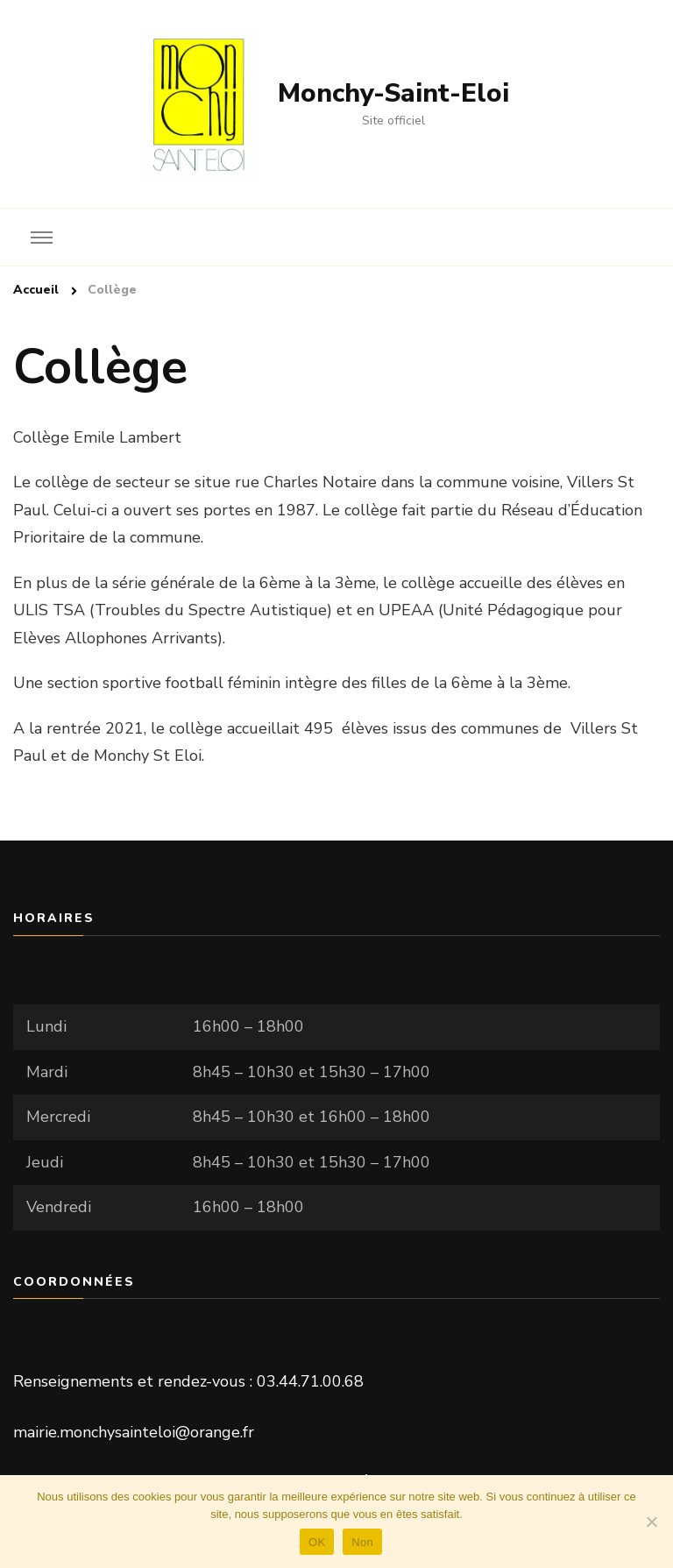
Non (362, 1542)
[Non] (651, 1521)
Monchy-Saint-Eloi (393, 93)
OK (316, 1542)
